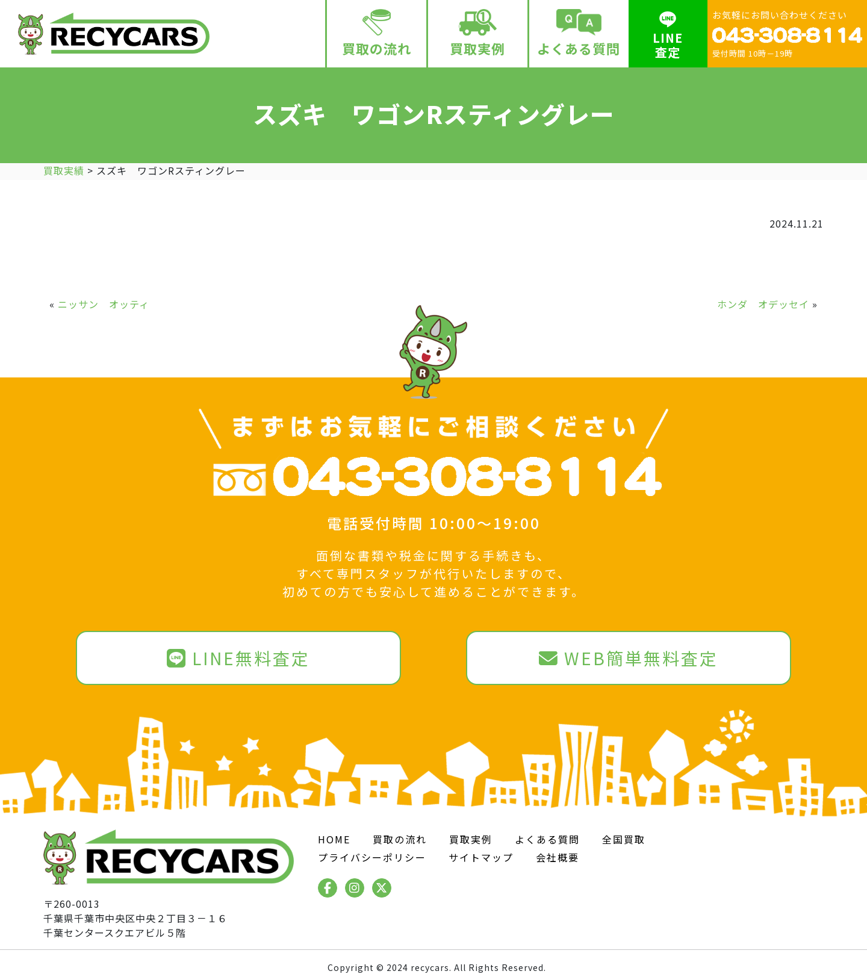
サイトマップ (481, 857)
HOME (334, 839)
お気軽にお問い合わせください (787, 33)
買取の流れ (376, 33)
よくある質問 (579, 33)
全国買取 (623, 839)
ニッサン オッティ (103, 304)
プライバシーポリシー (372, 857)
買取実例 (477, 33)
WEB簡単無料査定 (628, 658)
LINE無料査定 (238, 658)
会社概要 (557, 857)
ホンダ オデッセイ (763, 304)
